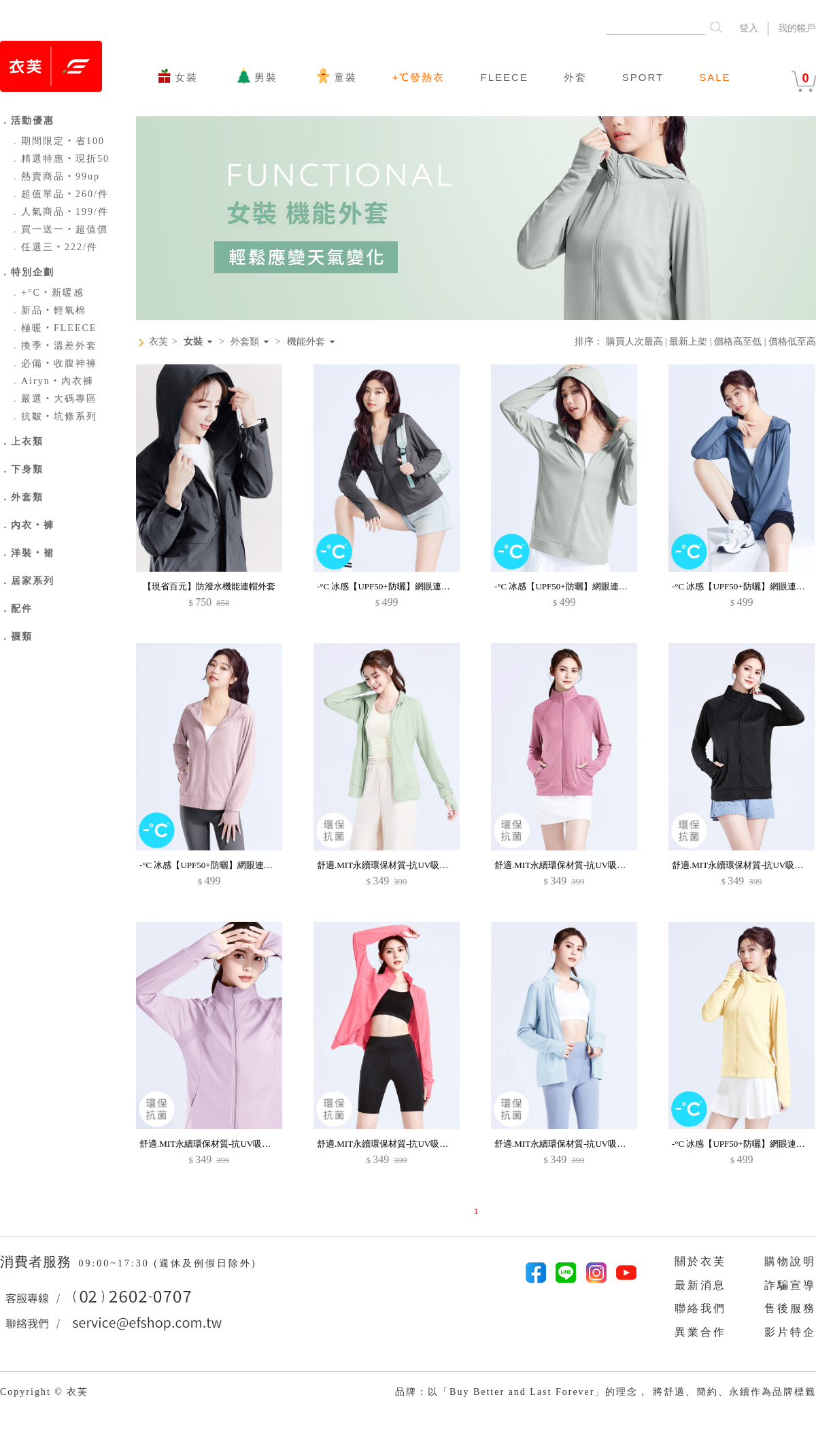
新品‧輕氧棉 (48, 310)
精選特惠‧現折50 (59, 159)
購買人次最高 (634, 341)
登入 (748, 28)
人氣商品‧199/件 (59, 212)
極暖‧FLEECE (53, 328)
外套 (575, 77)
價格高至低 (738, 341)
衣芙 (158, 341)
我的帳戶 (797, 28)
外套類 (245, 342)
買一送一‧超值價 (59, 229)
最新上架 (688, 341)
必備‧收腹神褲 (53, 363)
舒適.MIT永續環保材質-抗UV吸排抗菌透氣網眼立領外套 (427, 865)
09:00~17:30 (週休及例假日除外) (167, 1263)
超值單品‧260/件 (59, 194)
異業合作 (700, 1332)
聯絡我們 (700, 1308)
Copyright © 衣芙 (44, 1392)
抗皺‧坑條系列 (53, 416)
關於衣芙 (700, 1261)
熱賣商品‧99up (55, 176)
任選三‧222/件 (54, 247)
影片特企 (790, 1332)
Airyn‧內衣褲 (52, 381)
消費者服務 (37, 1261)
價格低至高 (792, 341)
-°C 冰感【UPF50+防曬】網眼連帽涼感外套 (401, 586)
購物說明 (790, 1261)
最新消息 (700, 1285)
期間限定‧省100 (57, 141)
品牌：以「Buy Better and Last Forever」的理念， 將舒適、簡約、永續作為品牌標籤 (605, 1392)
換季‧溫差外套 (53, 346)
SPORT (643, 77)
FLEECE (504, 77)
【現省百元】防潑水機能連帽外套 (209, 586)
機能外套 (306, 342)
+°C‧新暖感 (47, 293)
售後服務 (790, 1308)
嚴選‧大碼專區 (53, 399)
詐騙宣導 (790, 1285)
